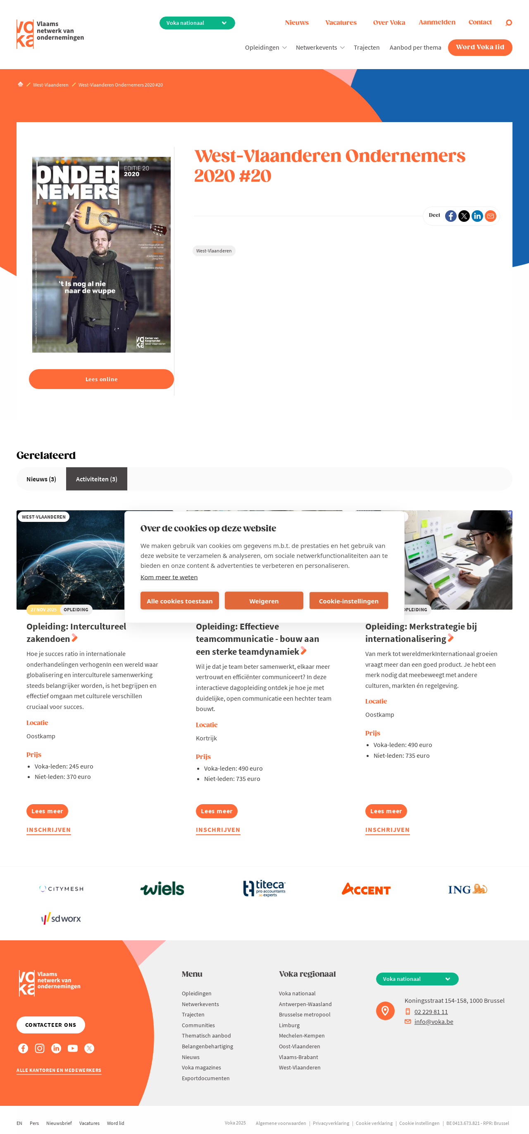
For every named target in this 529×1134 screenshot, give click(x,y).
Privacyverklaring (331, 1123)
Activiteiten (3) (96, 479)
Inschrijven (48, 829)
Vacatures (341, 23)
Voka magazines (201, 1067)
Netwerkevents (316, 47)
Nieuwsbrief (59, 1123)
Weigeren (264, 600)
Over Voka (389, 23)
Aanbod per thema (415, 47)
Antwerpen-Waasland (305, 1004)
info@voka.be (429, 1021)
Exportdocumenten (206, 1078)
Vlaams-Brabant (298, 1057)
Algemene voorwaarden (281, 1123)
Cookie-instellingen (349, 600)
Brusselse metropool (305, 1014)
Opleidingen (262, 47)
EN (19, 1123)
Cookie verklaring (374, 1123)
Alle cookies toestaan (179, 600)
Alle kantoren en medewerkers (59, 1070)
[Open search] (508, 22)
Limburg (289, 1025)
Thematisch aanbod (206, 1035)
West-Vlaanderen (214, 250)
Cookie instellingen (419, 1123)
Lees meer (49, 812)
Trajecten (367, 47)
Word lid (115, 1123)
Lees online (102, 379)
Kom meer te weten (169, 577)
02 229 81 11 (426, 1011)
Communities (198, 1025)
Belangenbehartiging (207, 1046)
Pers (34, 1123)
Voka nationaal (297, 993)
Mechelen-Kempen (302, 1035)
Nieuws (297, 23)
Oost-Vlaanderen (299, 1046)
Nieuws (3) (41, 479)
